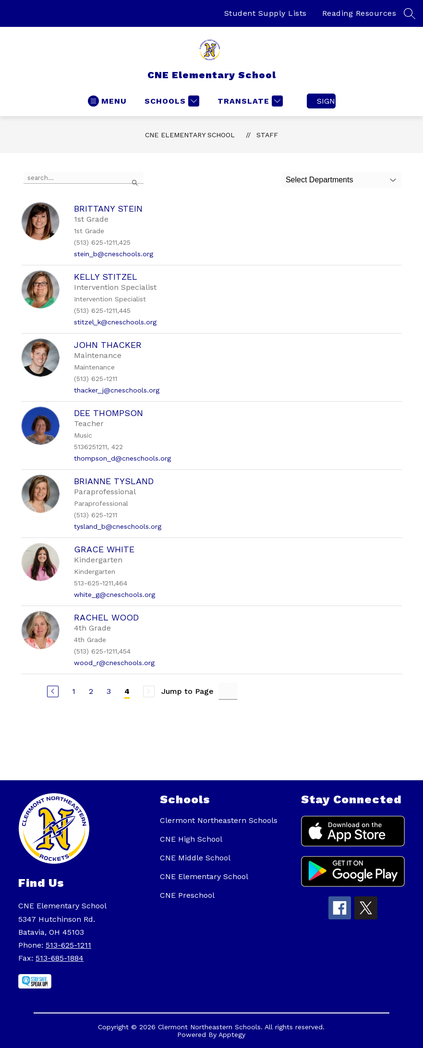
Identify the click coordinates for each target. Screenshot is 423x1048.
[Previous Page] (53, 691)
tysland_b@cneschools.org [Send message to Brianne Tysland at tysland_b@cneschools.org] (117, 526)
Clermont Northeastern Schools (219, 820)
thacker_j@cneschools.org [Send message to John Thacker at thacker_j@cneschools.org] (116, 390)
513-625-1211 (68, 945)
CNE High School (191, 839)
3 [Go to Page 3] (109, 691)
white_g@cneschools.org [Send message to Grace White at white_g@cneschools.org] (114, 594)
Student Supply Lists (265, 13)
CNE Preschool (187, 895)
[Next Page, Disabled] (149, 691)
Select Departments (319, 180)
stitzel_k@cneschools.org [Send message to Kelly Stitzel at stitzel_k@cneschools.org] (115, 322)
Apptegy (231, 1034)
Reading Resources (359, 13)
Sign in (326, 101)
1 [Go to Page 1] (73, 691)
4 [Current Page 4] (127, 691)
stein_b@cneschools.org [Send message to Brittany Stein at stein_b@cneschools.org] (113, 254)
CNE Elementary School (190, 135)
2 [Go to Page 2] (91, 691)
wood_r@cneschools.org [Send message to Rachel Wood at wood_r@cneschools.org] (114, 663)
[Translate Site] (249, 101)
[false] (84, 178)
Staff (267, 135)
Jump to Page (187, 691)
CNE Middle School (195, 857)
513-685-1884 (60, 958)
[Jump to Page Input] (228, 691)
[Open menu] (107, 101)
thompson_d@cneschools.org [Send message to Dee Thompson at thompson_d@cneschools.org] (122, 458)
